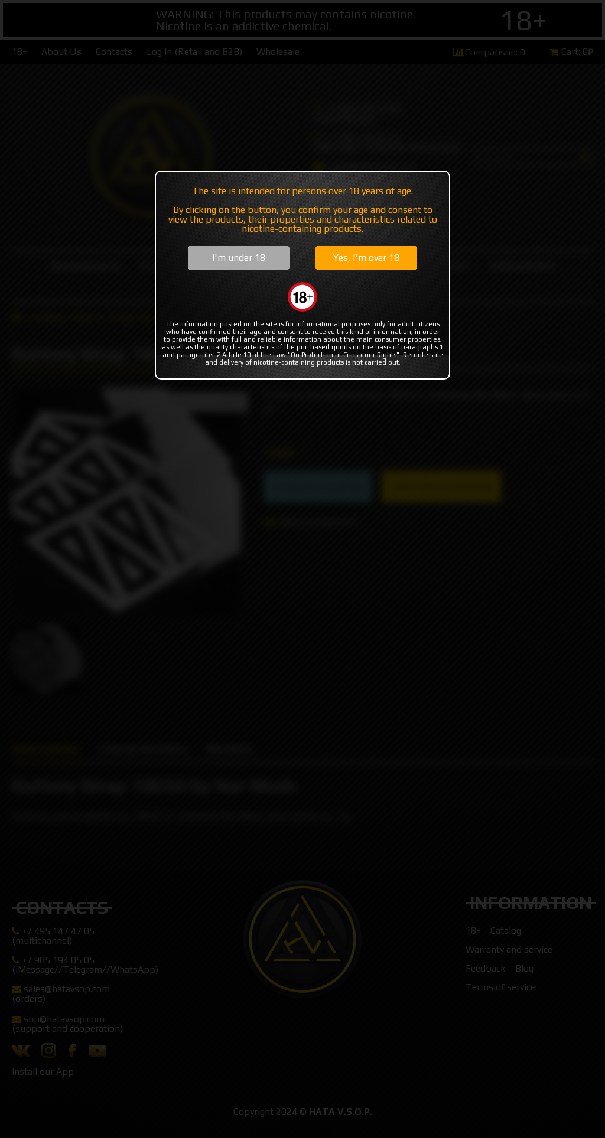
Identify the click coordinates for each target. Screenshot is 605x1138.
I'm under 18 (238, 257)
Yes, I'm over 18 (366, 257)
